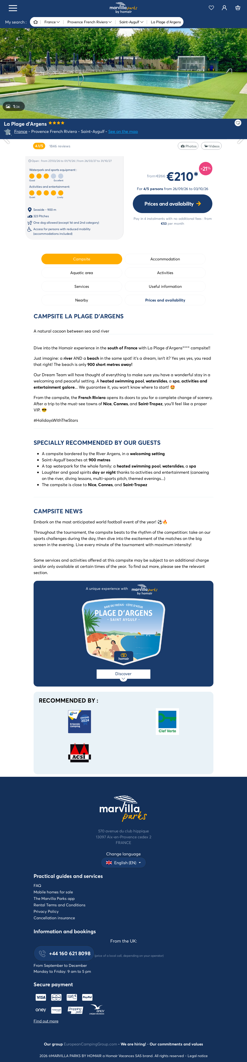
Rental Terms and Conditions (60, 904)
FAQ (37, 885)
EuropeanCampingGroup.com (90, 1043)
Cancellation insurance (54, 917)
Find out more (46, 1020)
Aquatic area (81, 272)
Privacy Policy (46, 911)
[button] (123, 862)
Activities (165, 272)
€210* (182, 176)
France (20, 131)
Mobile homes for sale (53, 891)
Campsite (81, 258)
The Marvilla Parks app (54, 898)
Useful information (165, 286)
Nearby (81, 300)
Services (81, 286)
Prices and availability (169, 203)
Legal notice (198, 1055)
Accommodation (165, 258)
